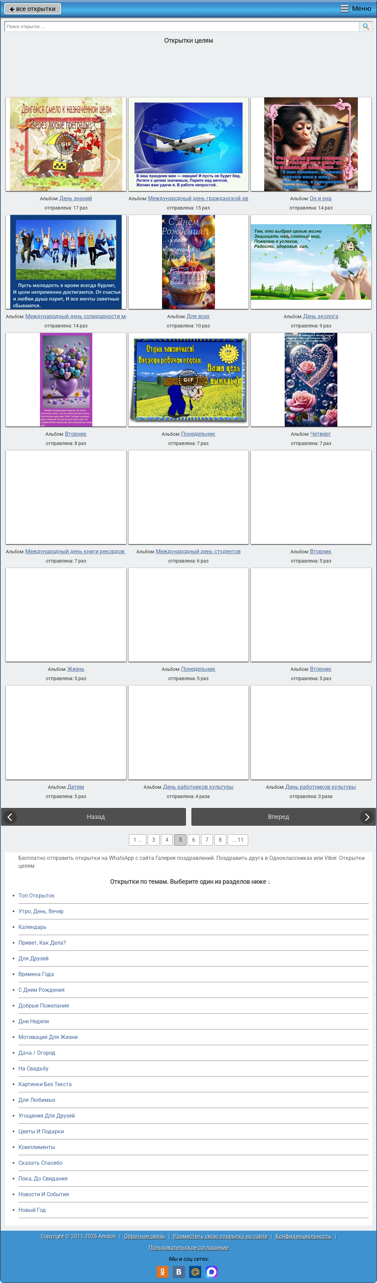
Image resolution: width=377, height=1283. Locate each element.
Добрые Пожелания (43, 1005)
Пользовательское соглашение (188, 1247)
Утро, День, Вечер (41, 911)
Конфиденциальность (303, 1236)
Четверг (320, 434)
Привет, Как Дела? (42, 943)
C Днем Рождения (41, 990)
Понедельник (198, 434)
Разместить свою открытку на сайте (220, 1236)
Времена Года (36, 974)
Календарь (32, 927)
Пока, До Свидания (43, 1178)
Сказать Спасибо (40, 1163)
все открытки (32, 8)
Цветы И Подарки (41, 1131)
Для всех (198, 316)
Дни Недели (33, 1021)
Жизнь (75, 669)
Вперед (278, 816)
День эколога (320, 316)
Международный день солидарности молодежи (86, 316)
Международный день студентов (198, 552)
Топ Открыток (36, 895)
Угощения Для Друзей (46, 1115)
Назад (96, 816)
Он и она (321, 198)
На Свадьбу (33, 1068)
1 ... (137, 840)
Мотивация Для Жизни (48, 1037)
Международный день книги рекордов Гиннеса (85, 552)
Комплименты (36, 1147)
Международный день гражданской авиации (206, 198)
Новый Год (32, 1210)
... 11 (238, 840)
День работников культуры (198, 787)
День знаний (75, 198)
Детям (75, 787)
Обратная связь (144, 1236)
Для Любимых (36, 1100)
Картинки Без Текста (45, 1084)
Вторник (75, 434)
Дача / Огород (36, 1053)
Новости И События (43, 1194)
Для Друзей (33, 958)
